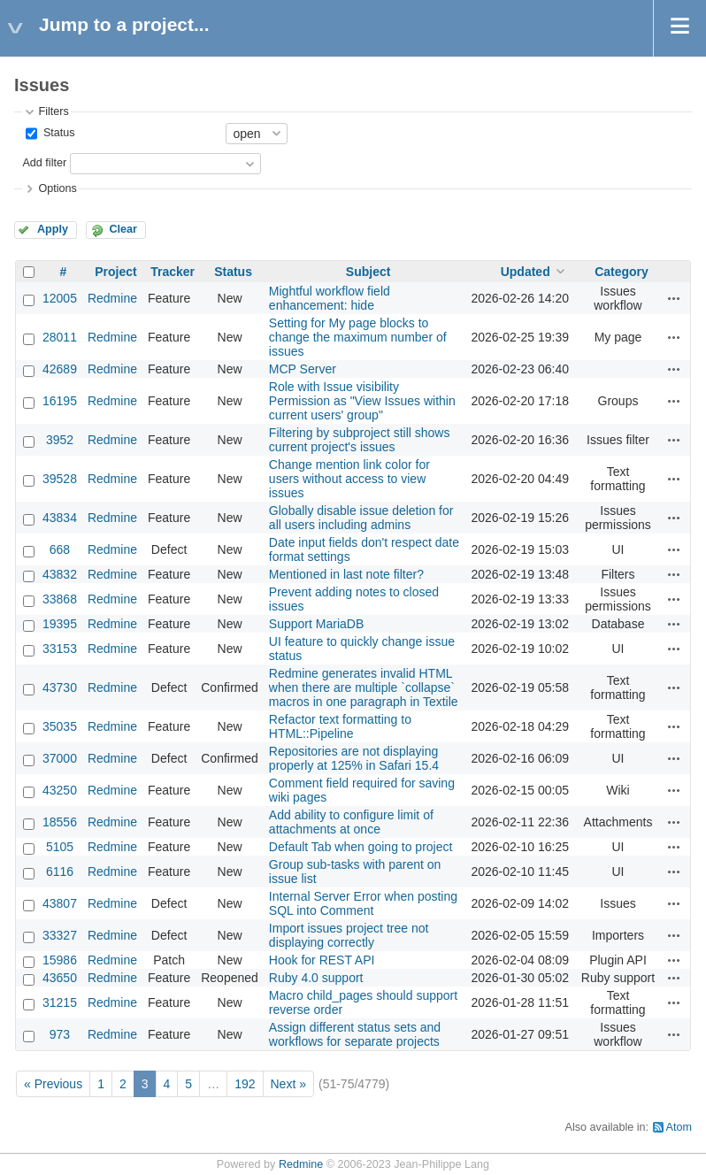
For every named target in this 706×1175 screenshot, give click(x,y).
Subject (368, 272)
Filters (53, 111)
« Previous (53, 1084)
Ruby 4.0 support (316, 978)
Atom (679, 1127)
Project (115, 272)
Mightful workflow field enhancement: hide (329, 298)
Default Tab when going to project (361, 847)
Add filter (44, 163)
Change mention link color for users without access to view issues (349, 478)
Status (57, 133)
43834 (59, 518)
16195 (59, 401)
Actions (674, 298)
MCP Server (302, 369)
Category (621, 272)
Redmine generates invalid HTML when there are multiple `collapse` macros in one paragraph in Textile (363, 687)
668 (60, 549)
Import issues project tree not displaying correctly (349, 935)
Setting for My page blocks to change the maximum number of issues (358, 337)
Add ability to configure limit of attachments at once (351, 822)
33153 (59, 648)
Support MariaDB (316, 624)
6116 (59, 871)
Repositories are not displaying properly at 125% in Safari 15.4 (354, 758)
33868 (59, 599)
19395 (59, 624)
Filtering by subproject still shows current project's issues (359, 440)
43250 (59, 790)
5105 (59, 847)
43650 (59, 978)
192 (244, 1084)
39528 (59, 479)
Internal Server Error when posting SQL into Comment (363, 903)
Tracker (172, 272)
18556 (59, 822)
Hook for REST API (322, 960)
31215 (59, 1002)
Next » (288, 1084)
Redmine (112, 298)
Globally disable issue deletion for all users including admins (361, 517)
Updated (525, 272)
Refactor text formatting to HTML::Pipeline (340, 726)
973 (60, 1034)
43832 (59, 574)
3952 (59, 440)
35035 (59, 726)
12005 (59, 298)
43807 (59, 903)
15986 (59, 960)
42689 (59, 369)
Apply (52, 229)
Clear (123, 229)
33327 (59, 935)
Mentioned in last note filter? (346, 574)
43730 (59, 687)
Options (57, 188)
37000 (59, 758)
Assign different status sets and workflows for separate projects (355, 1034)
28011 (59, 337)
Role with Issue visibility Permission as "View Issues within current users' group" (362, 401)
